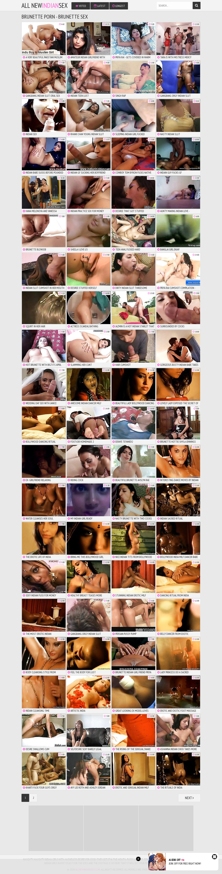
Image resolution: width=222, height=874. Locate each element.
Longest (118, 6)
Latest (100, 6)
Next (189, 797)
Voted (80, 6)
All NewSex (45, 5)
